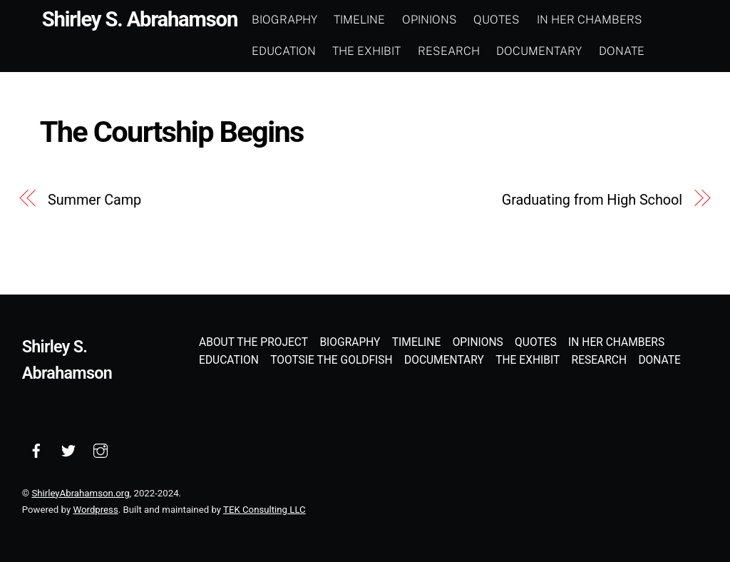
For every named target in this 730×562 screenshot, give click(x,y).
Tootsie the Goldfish (331, 360)
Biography (285, 19)
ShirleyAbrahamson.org (80, 493)
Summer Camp (94, 200)
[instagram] (100, 449)
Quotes (498, 19)
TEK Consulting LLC (264, 509)
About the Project (253, 342)
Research (449, 51)
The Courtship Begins (172, 131)
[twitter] (68, 449)
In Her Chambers (590, 19)
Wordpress (95, 509)
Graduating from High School (592, 200)
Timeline (360, 19)
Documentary (540, 51)
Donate (622, 51)
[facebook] (36, 449)
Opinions (430, 19)
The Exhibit (368, 51)
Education (284, 51)
